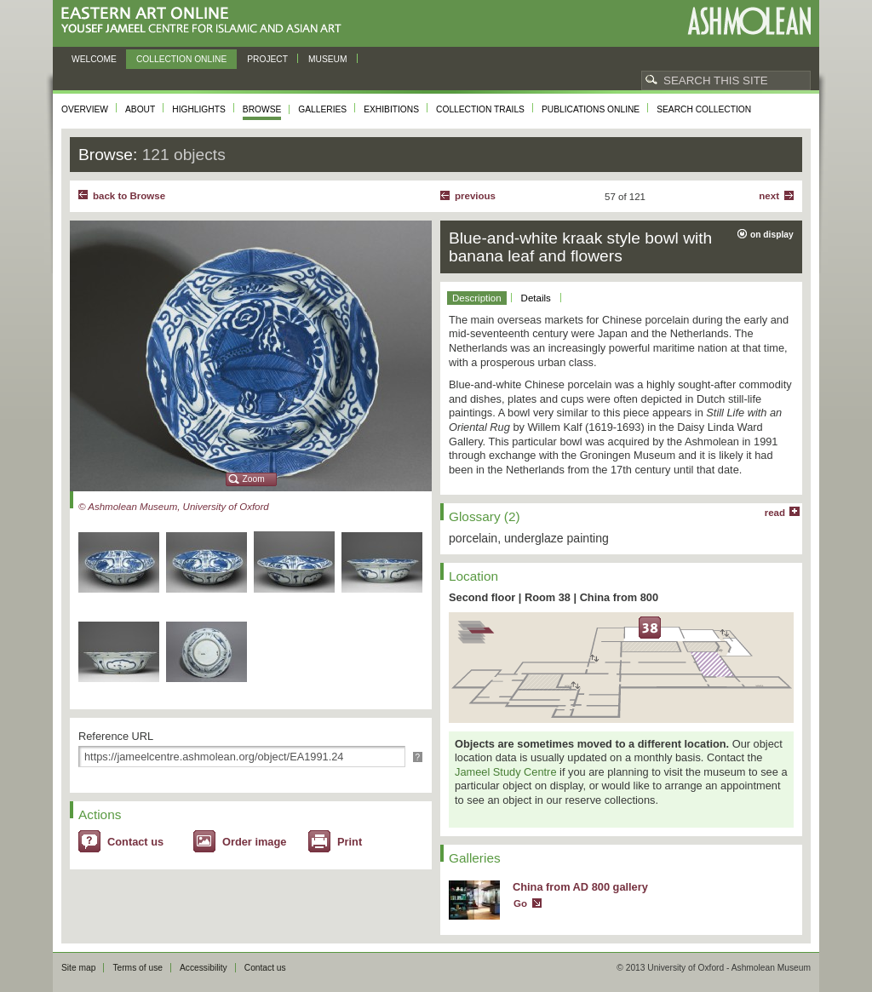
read (775, 512)
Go (520, 903)
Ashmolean (749, 21)
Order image (254, 841)
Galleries (322, 109)
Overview (84, 109)
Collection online (181, 59)
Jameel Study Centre (506, 772)
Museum (327, 59)
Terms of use (137, 967)
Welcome (94, 59)
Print (349, 841)
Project (267, 59)
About (140, 109)
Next (769, 196)
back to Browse (129, 196)
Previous (475, 196)
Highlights (199, 109)
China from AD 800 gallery (580, 886)
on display (772, 234)
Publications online (591, 109)
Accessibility (203, 967)
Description (477, 298)
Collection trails (480, 109)
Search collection (704, 109)
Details (536, 298)
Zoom (254, 479)
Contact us (135, 841)
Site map (78, 967)
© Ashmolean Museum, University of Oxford (173, 507)
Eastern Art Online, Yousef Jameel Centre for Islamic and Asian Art (205, 21)
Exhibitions (391, 109)
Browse (262, 109)
